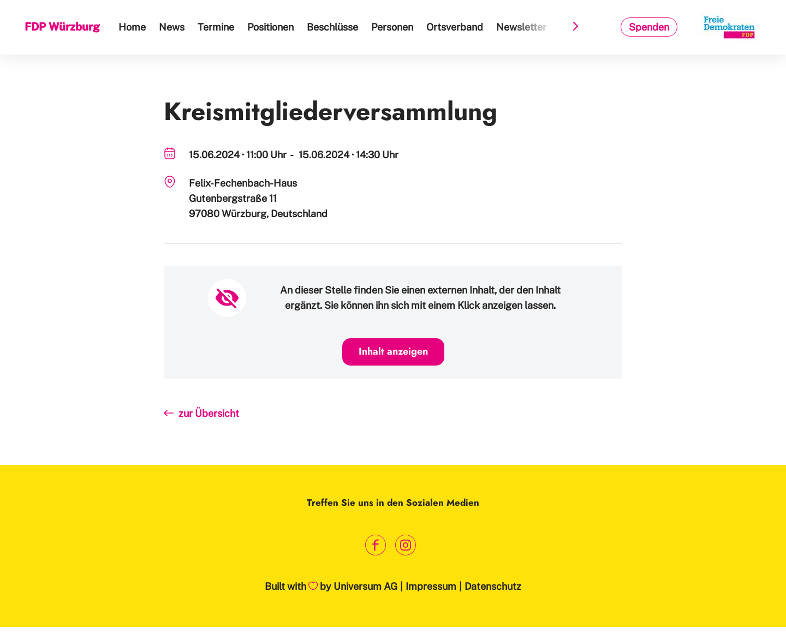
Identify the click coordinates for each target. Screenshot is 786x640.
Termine (216, 27)
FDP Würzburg (62, 26)
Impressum (431, 586)
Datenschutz (493, 586)
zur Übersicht (208, 413)
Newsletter (521, 27)
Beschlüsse (332, 27)
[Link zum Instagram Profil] (405, 545)
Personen (392, 27)
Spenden (649, 27)
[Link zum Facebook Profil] (375, 545)
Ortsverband (454, 27)
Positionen (270, 27)
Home (132, 27)
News (171, 27)
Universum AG (365, 586)
